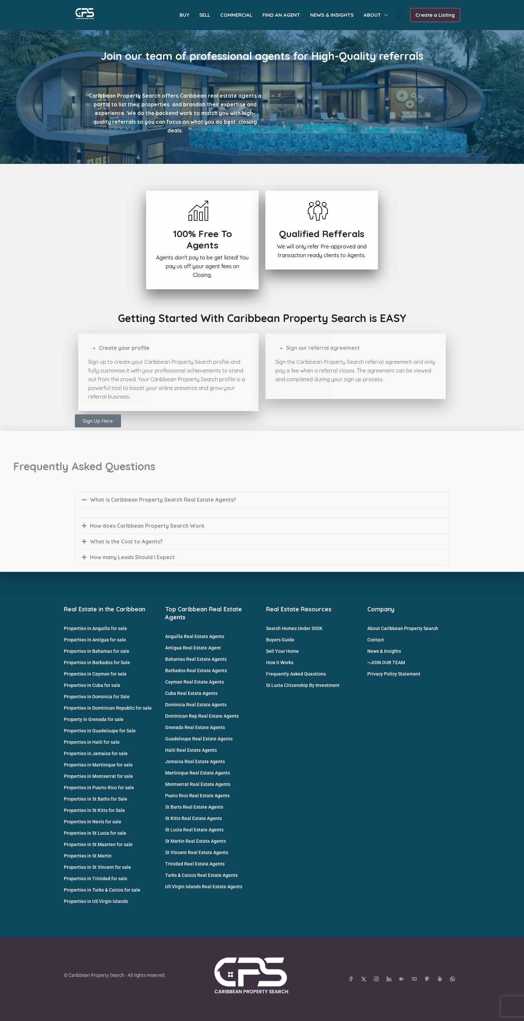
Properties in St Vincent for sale (97, 867)
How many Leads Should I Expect (132, 557)
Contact (375, 639)
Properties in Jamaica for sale (96, 753)
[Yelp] (441, 979)
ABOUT (372, 15)
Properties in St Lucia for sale (95, 833)
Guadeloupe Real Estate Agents (199, 738)
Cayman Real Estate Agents (194, 682)
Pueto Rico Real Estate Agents (197, 795)
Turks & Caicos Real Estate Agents (201, 875)
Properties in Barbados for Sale (97, 662)
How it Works (279, 662)
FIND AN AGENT (281, 15)
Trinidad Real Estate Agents (195, 863)
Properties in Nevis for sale (92, 821)
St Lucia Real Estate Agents (194, 829)
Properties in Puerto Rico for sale (99, 787)
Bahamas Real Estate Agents (196, 659)
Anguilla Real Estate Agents (194, 636)
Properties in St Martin (88, 855)
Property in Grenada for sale (94, 719)
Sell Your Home (282, 651)
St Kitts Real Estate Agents (193, 818)
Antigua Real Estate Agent (193, 647)
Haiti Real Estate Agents (191, 750)
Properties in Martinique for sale (98, 765)
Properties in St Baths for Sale (95, 799)
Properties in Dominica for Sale (97, 696)
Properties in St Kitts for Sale (94, 810)
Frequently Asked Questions (296, 674)
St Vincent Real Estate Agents (196, 852)
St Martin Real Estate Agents (195, 841)
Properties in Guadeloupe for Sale (100, 730)
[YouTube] (415, 979)
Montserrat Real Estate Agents (197, 784)
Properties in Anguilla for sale (95, 628)
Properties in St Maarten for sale (98, 844)
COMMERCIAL (236, 15)
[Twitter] (365, 979)
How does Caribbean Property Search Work (147, 525)
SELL (204, 15)
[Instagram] (377, 979)
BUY (184, 15)
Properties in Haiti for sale (92, 742)
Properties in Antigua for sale (95, 639)
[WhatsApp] (453, 979)
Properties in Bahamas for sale (96, 651)
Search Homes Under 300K (294, 628)
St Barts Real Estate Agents (194, 807)
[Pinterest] (428, 979)
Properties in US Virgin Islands (96, 901)
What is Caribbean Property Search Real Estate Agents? (163, 499)
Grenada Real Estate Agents (195, 727)
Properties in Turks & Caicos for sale (102, 890)
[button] (262, 499)
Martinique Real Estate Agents (197, 773)
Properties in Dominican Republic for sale (108, 708)
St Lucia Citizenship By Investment (303, 685)
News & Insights (384, 651)
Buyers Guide (280, 639)
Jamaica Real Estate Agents (195, 761)
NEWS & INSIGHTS (332, 15)
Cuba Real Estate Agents (191, 693)
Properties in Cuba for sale (92, 685)
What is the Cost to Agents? (126, 541)
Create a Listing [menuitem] (435, 15)
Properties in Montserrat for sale (98, 776)
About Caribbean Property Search (402, 628)
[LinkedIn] (390, 979)
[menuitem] (400, 15)
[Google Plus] (403, 979)
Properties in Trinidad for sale (95, 878)
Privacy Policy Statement (393, 674)
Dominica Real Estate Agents (196, 704)
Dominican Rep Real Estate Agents (202, 716)
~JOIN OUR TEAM (386, 662)
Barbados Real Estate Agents (196, 670)
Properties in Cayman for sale (95, 674)
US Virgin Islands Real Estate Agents (203, 886)
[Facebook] (352, 979)
